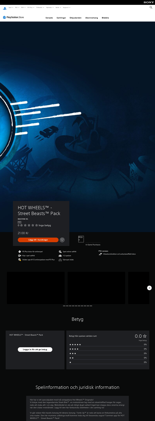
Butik (57, 7)
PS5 (16, 7)
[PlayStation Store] (14, 15)
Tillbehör (39, 7)
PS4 (22, 7)
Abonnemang (91, 15)
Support (65, 7)
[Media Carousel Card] (36, 285)
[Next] (149, 285)
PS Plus (30, 7)
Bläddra (105, 15)
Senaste (49, 15)
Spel (9, 7)
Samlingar (61, 15)
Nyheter (49, 7)
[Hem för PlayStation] (4, 7)
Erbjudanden (75, 15)
